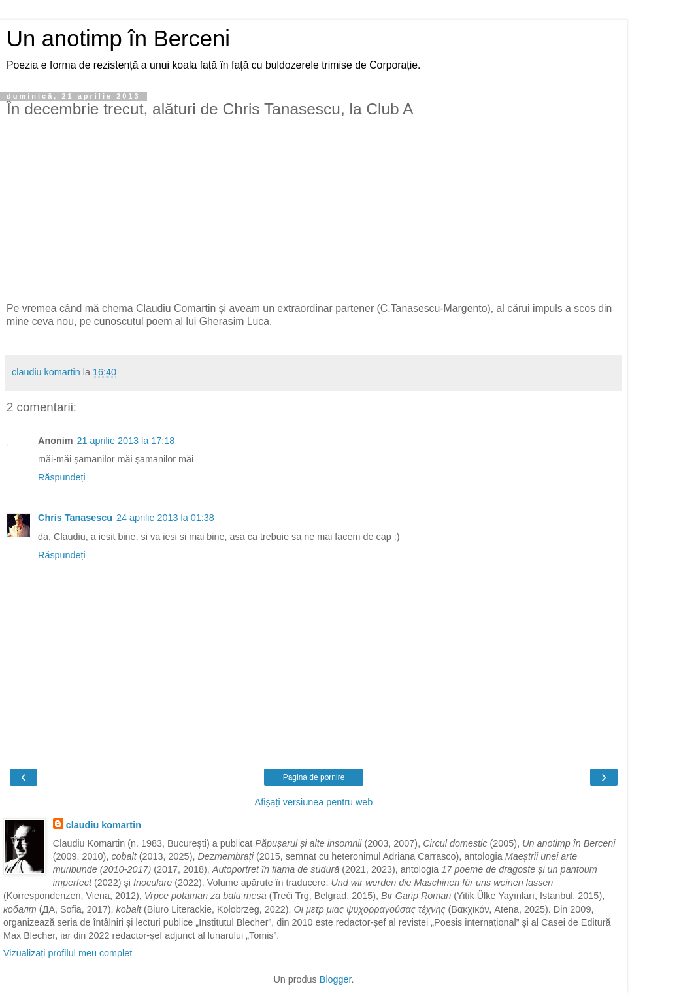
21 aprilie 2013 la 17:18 (126, 440)
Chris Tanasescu (75, 518)
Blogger (336, 979)
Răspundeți (62, 477)
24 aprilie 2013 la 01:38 (165, 518)
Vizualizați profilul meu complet (67, 953)
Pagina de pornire (314, 777)
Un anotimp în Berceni (118, 38)
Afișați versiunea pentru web (314, 802)
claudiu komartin (103, 825)
